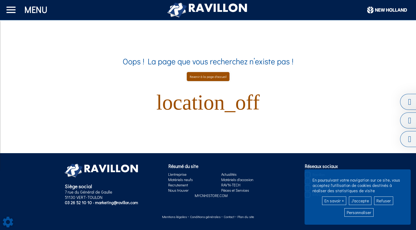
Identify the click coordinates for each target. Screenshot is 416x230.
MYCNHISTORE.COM (211, 195)
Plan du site (245, 217)
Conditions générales (205, 217)
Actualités (229, 174)
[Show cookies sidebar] (8, 222)
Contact (229, 217)
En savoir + (334, 200)
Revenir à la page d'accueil (208, 76)
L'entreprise (177, 174)
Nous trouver (178, 190)
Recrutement (178, 184)
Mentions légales (175, 217)
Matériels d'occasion (237, 179)
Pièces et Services (235, 190)
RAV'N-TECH (230, 184)
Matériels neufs (180, 179)
